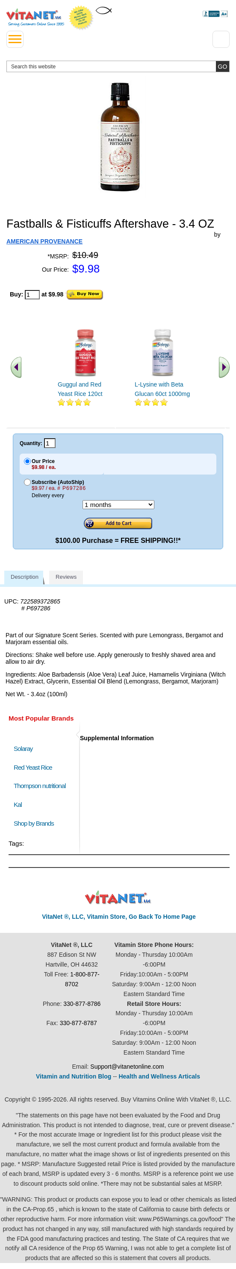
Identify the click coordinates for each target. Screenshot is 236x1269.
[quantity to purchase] (32, 294)
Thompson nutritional (40, 785)
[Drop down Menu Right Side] (221, 39)
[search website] (118, 66)
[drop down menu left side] (15, 39)
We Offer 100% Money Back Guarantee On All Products (81, 18)
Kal (18, 804)
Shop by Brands (36, 823)
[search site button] (222, 66)
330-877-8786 (81, 1003)
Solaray (23, 748)
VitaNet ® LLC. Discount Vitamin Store (118, 898)
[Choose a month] (118, 504)
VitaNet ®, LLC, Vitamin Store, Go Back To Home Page (119, 916)
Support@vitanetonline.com (127, 1066)
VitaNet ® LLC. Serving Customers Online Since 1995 (35, 17)
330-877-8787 (78, 1023)
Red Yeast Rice (33, 767)
